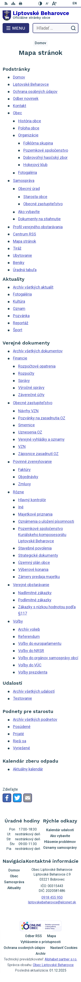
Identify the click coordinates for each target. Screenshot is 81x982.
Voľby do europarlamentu (39, 643)
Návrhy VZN (28, 411)
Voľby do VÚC (29, 665)
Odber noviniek (25, 98)
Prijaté (18, 733)
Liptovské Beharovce (31, 84)
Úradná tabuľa (25, 269)
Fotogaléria (27, 172)
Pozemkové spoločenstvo (45, 150)
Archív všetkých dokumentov (38, 351)
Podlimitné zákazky (34, 600)
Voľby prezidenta (32, 672)
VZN (22, 446)
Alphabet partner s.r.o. (61, 959)
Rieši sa (19, 741)
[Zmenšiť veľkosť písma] (47, 3)
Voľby (18, 621)
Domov (19, 77)
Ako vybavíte (29, 211)
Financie (20, 358)
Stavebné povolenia (35, 548)
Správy (24, 380)
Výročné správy (31, 387)
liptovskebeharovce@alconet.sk (52, 902)
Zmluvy (24, 484)
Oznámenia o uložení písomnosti (46, 521)
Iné (21, 507)
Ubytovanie (22, 255)
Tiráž (17, 248)
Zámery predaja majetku (39, 576)
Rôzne (18, 492)
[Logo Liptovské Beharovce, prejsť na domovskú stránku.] (40, 15)
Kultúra (19, 301)
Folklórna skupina (38, 143)
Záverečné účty (31, 394)
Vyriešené (21, 748)
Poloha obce (28, 128)
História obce (29, 121)
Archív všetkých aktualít (33, 287)
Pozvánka (21, 315)
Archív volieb (29, 629)
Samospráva (23, 180)
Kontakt (19, 105)
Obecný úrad (29, 188)
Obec (17, 113)
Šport (17, 330)
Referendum (29, 636)
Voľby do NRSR (31, 650)
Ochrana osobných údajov (35, 91)
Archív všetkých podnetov (35, 719)
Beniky (18, 262)
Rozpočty (26, 373)
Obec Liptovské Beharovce (53, 965)
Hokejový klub (35, 164)
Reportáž (20, 323)
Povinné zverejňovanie (32, 461)
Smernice (26, 425)
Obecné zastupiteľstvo (43, 204)
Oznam (19, 308)
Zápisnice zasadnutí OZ (38, 453)
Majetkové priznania (35, 514)
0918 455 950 (52, 897)
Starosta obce (35, 196)
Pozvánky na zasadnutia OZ (41, 418)
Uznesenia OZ (30, 432)
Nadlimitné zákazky (35, 592)
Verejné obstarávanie (31, 584)
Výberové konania (33, 569)
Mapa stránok (24, 241)
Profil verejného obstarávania (38, 227)
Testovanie (22, 698)
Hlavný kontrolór (32, 500)
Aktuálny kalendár (28, 769)
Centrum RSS (24, 234)
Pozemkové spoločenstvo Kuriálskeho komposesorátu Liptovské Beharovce (42, 534)
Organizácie (28, 135)
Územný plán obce (34, 562)
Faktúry (24, 469)
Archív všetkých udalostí (34, 691)
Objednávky (28, 476)
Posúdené (21, 726)
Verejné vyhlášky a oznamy (41, 439)
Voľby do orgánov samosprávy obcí (48, 658)
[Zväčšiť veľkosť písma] (54, 3)
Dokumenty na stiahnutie (39, 219)
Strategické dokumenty (38, 555)
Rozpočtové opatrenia (37, 366)
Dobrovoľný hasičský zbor (45, 157)
